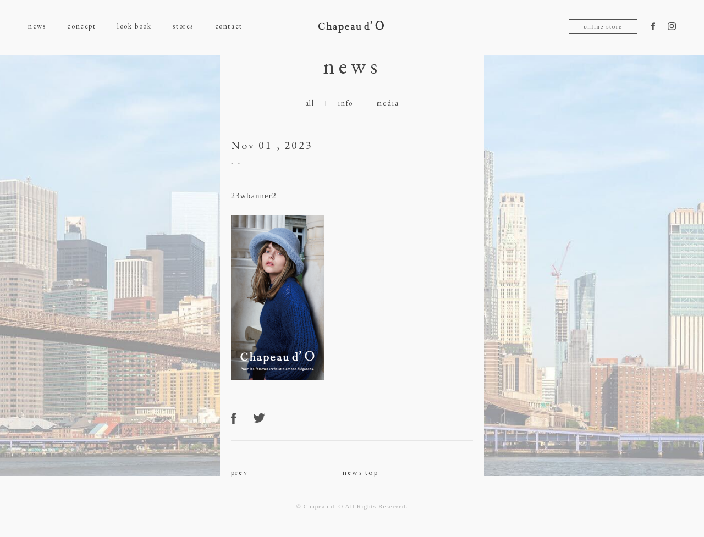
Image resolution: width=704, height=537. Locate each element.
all (310, 103)
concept (81, 26)
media (388, 103)
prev (239, 472)
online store (603, 26)
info (345, 103)
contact (229, 26)
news (37, 26)
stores (183, 26)
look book (134, 26)
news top (360, 472)
